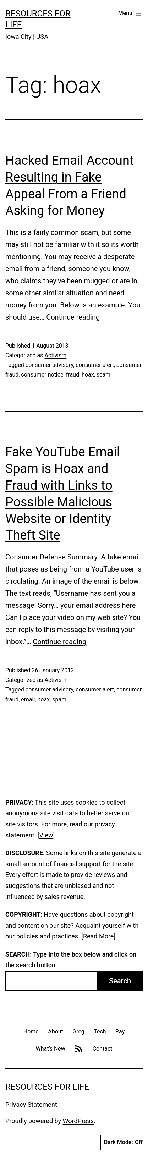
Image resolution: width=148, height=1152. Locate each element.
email (28, 699)
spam (59, 699)
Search (120, 981)
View (46, 835)
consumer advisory (49, 365)
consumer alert (95, 365)
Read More (98, 936)
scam (103, 374)
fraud (72, 374)
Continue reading (73, 317)
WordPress (78, 1121)
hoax (88, 374)
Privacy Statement (31, 1104)
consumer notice (42, 374)
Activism (55, 355)
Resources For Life (47, 1087)
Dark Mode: (123, 1142)
